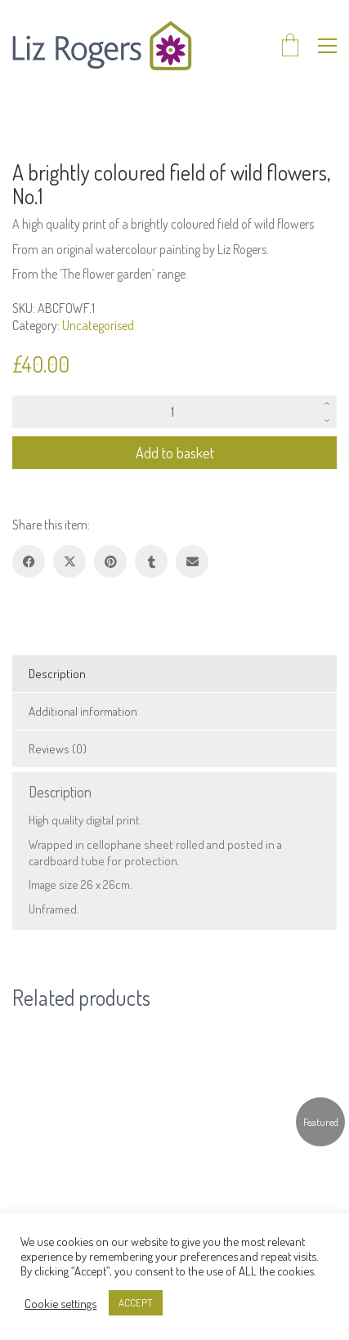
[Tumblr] (151, 561)
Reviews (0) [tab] (58, 749)
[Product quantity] (174, 411)
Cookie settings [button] (60, 1303)
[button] (327, 45)
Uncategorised (98, 325)
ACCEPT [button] (136, 1302)
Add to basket (175, 453)
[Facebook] (28, 561)
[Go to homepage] (102, 45)
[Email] (192, 561)
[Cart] (290, 46)
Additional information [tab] (83, 711)
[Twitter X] (69, 561)
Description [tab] (57, 673)
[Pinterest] (110, 561)
